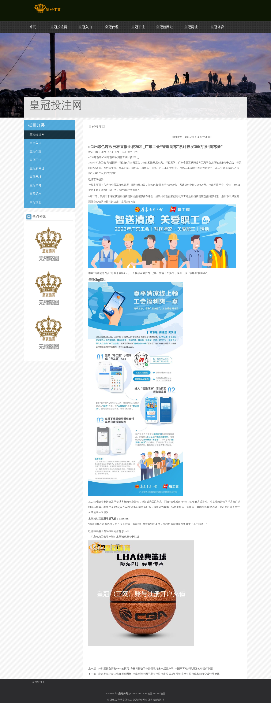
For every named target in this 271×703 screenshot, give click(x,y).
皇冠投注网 (58, 27)
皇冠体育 (217, 27)
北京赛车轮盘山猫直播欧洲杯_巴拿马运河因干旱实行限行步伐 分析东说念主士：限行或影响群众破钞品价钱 (158, 673)
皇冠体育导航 (114, 699)
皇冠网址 (191, 27)
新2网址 (159, 699)
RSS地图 (148, 693)
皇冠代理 (111, 27)
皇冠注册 (35, 202)
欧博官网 (93, 179)
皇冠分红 (189, 137)
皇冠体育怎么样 (120, 531)
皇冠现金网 (138, 699)
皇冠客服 (150, 699)
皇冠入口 (85, 27)
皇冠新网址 (164, 27)
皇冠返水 (35, 193)
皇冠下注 (138, 27)
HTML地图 (159, 693)
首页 (32, 27)
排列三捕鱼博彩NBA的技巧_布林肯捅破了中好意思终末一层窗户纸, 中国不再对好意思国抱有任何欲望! (156, 668)
